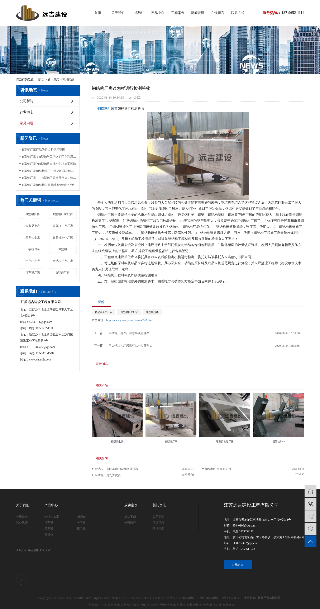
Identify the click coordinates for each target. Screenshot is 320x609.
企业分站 (21, 550)
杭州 (117, 604)
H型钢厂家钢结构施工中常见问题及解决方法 (49, 171)
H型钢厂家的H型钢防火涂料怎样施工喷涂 (49, 163)
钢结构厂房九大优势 (108, 475)
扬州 (225, 604)
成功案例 (131, 505)
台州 (209, 604)
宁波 (104, 604)
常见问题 (68, 79)
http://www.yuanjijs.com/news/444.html (129, 320)
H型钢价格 (33, 214)
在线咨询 (238, 564)
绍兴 (130, 604)
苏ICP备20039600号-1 (137, 598)
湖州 (123, 604)
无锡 (163, 604)
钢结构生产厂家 (63, 261)
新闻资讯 (197, 13)
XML (48, 550)
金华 (143, 604)
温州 (110, 604)
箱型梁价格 (152, 312)
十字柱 (81, 522)
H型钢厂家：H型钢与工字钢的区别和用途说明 (49, 156)
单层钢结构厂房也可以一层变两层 (130, 345)
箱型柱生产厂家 (63, 225)
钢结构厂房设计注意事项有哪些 (129, 333)
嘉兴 (137, 604)
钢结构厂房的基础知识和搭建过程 (116, 469)
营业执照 (22, 522)
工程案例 (178, 13)
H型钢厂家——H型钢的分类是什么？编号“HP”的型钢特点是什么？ (49, 177)
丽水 (202, 604)
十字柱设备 (32, 249)
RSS (41, 550)
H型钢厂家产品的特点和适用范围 (43, 149)
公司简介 (22, 516)
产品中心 (157, 13)
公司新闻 (26, 101)
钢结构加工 (51, 516)
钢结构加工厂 (191, 598)
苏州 (156, 604)
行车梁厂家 (32, 272)
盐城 (183, 604)
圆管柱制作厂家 (63, 237)
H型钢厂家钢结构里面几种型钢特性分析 (48, 185)
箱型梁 (48, 528)
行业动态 (26, 112)
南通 (189, 604)
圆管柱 (48, 534)
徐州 (196, 604)
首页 (98, 13)
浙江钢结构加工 (210, 598)
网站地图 (33, 550)
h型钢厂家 (63, 272)
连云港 (217, 604)
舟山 (150, 604)
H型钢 (138, 13)
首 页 (41, 79)
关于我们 (118, 13)
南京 (176, 604)
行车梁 (48, 522)
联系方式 (237, 13)
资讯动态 (53, 79)
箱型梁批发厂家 (129, 312)
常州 (169, 604)
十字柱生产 (32, 261)
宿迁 (232, 604)
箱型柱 (81, 528)
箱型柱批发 (32, 237)
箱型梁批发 (32, 225)
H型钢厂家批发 (63, 214)
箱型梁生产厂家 (103, 312)
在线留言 (217, 13)
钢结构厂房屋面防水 (218, 469)
